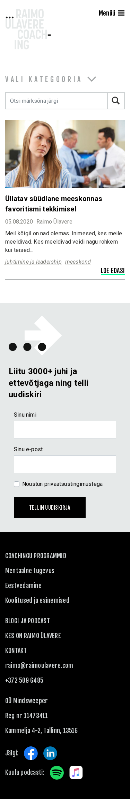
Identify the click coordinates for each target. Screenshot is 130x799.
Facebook (31, 753)
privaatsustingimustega (73, 484)
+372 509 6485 (24, 680)
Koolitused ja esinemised (37, 600)
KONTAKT (16, 650)
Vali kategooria (44, 79)
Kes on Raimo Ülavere (33, 635)
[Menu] (121, 14)
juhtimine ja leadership (33, 261)
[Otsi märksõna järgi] (56, 100)
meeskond (78, 261)
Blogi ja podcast (27, 621)
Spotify (57, 773)
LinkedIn (50, 753)
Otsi (116, 100)
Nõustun (62, 484)
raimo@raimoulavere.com (39, 665)
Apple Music (76, 773)
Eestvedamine (23, 585)
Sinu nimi (25, 414)
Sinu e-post (28, 449)
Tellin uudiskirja (49, 507)
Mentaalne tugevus (29, 570)
